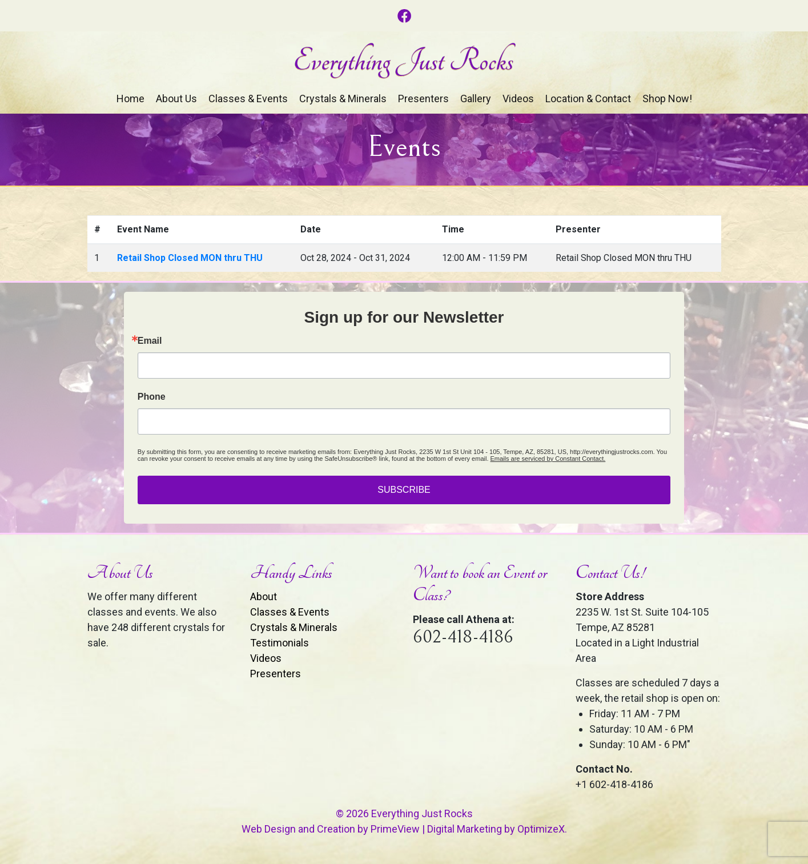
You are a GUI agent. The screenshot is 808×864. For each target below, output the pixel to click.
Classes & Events (248, 99)
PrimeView (395, 829)
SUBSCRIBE (403, 490)
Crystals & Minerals (343, 99)
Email (150, 340)
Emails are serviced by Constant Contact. (548, 458)
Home (130, 99)
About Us (176, 99)
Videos (518, 99)
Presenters (423, 99)
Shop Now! (667, 99)
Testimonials (279, 643)
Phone (152, 396)
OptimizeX (541, 829)
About (263, 596)
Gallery (475, 99)
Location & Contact (588, 99)
